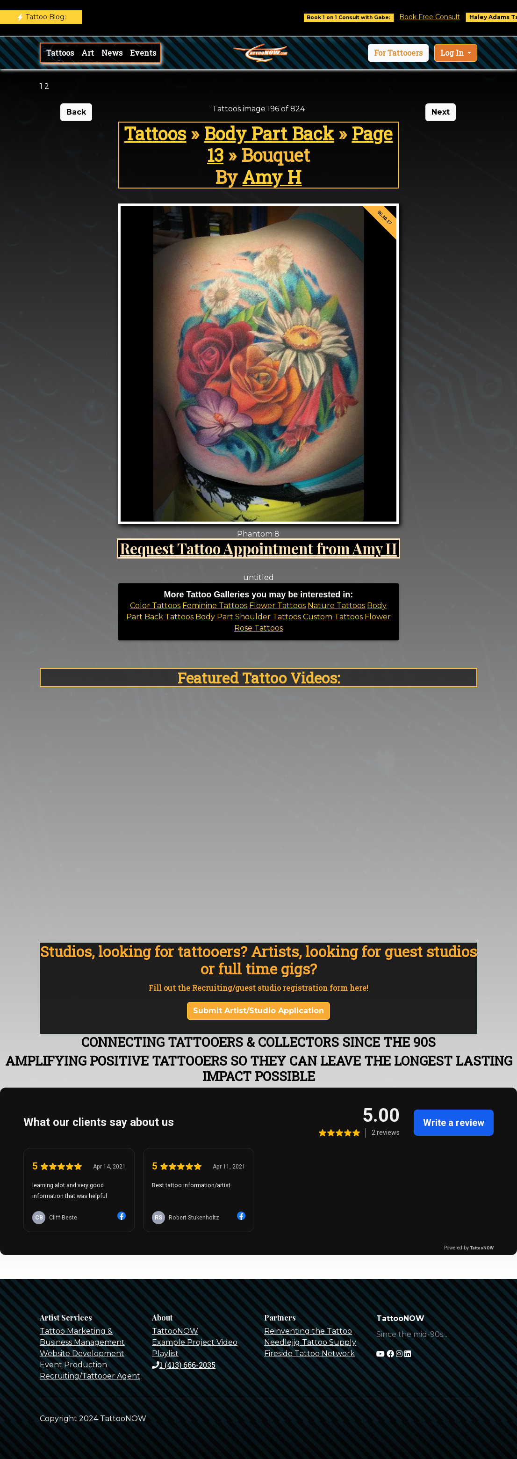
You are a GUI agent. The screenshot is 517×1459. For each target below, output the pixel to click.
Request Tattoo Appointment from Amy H (258, 548)
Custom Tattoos (333, 616)
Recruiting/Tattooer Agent (90, 1376)
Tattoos (60, 53)
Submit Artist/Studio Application (258, 1010)
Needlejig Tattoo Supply (310, 1342)
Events (143, 53)
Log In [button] (453, 53)
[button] (398, 53)
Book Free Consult (445, 17)
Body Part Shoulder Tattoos (248, 616)
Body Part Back (269, 133)
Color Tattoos (155, 605)
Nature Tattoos (336, 605)
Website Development (82, 1353)
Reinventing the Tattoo (308, 1331)
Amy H (272, 177)
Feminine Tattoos (214, 605)
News (111, 53)
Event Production (73, 1364)
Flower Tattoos (277, 605)
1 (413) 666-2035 (183, 1365)
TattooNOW (175, 1331)
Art (87, 53)
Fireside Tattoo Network (309, 1353)
